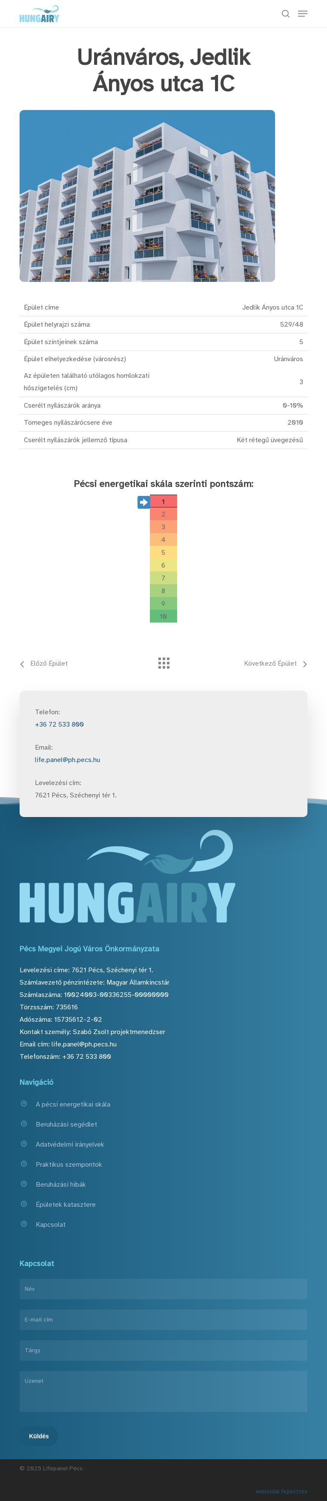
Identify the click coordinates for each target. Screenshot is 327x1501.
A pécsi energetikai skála (73, 1104)
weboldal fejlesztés (281, 1491)
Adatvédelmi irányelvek (70, 1144)
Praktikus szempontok (69, 1164)
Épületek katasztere (66, 1204)
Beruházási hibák (61, 1184)
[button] (302, 13)
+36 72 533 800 (59, 724)
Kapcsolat (51, 1224)
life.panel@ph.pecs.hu (67, 760)
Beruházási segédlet (66, 1124)
